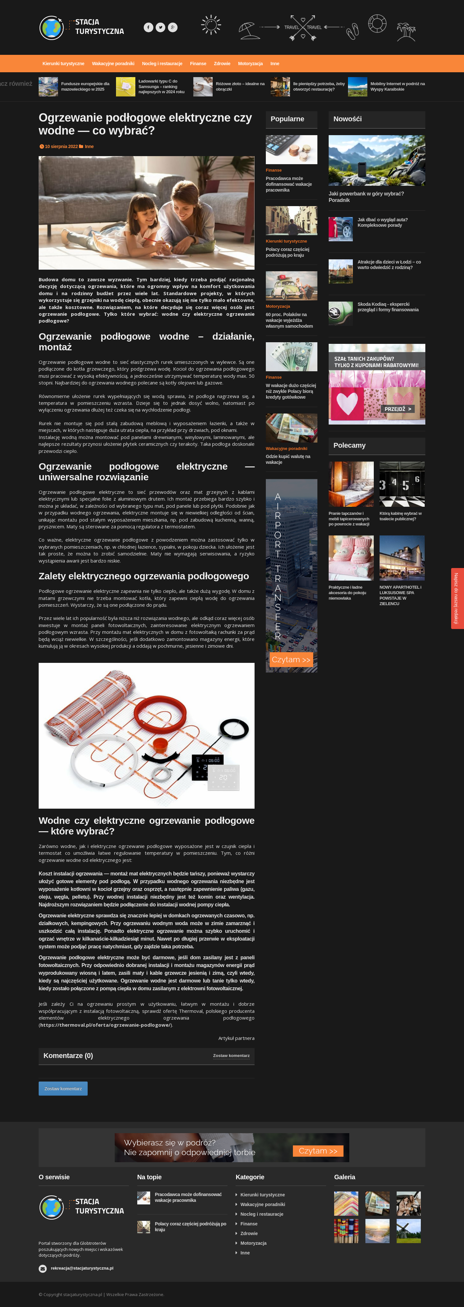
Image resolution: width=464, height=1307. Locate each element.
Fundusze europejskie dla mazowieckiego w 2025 (85, 86)
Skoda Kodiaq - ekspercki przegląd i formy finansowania (388, 307)
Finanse (198, 63)
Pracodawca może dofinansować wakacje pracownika (289, 184)
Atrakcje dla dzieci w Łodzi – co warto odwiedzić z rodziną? (389, 264)
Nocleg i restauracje (162, 63)
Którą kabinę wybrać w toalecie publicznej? (400, 516)
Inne (274, 63)
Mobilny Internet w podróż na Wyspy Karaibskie (398, 86)
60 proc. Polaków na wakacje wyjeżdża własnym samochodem (289, 320)
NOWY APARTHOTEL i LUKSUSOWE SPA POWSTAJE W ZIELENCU (400, 595)
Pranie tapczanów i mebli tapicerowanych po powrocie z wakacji (349, 519)
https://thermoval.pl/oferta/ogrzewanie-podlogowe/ (105, 1025)
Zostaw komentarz (231, 1055)
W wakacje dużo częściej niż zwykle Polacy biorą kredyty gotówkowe (291, 391)
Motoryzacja (250, 63)
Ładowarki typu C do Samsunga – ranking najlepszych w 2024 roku (162, 87)
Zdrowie (222, 63)
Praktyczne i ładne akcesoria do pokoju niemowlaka (347, 593)
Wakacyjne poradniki (113, 63)
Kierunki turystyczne (63, 63)
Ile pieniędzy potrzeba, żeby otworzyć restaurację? (319, 86)
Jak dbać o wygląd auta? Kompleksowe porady (383, 222)
